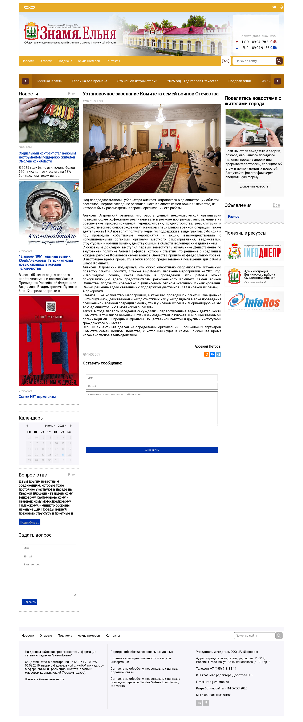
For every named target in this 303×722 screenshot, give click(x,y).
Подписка (65, 61)
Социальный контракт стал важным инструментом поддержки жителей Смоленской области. (47, 157)
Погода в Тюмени (256, 24)
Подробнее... (29, 522)
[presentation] (118, 443)
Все (71, 93)
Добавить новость (254, 186)
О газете (46, 61)
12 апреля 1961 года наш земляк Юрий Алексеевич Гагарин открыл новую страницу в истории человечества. (46, 263)
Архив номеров (89, 61)
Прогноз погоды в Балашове (256, 21)
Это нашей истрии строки (137, 81)
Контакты (113, 61)
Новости (28, 61)
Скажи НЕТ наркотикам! (38, 397)
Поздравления (239, 81)
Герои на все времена (89, 81)
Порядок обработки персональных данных (142, 658)
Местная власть (49, 81)
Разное (233, 217)
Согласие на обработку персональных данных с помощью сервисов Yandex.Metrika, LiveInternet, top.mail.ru (145, 688)
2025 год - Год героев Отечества (192, 81)
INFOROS (233, 695)
